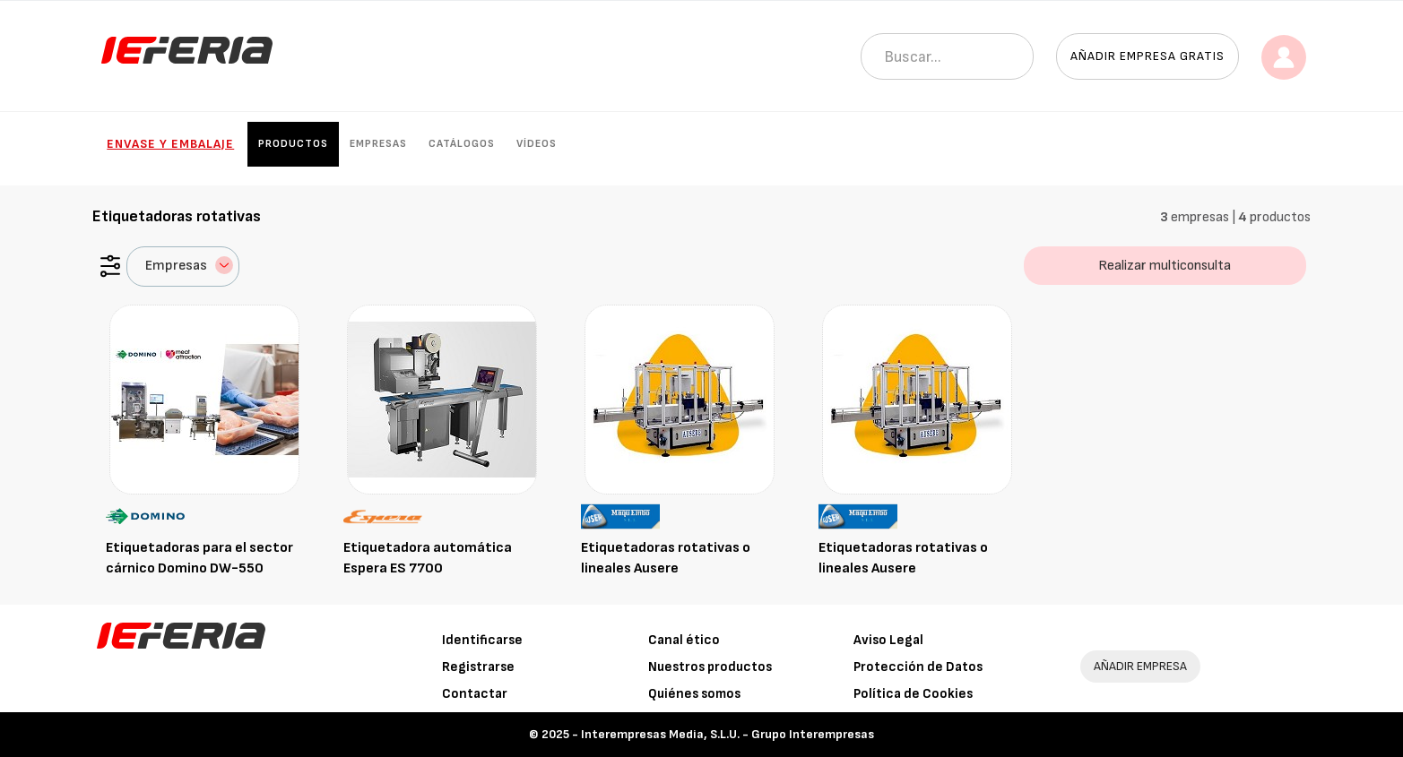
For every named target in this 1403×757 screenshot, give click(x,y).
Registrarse (478, 666)
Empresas (378, 144)
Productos (293, 144)
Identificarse (482, 640)
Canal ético (684, 640)
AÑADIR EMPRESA (1140, 666)
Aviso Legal (888, 640)
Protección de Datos (918, 666)
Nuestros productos (710, 666)
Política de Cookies (913, 693)
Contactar (474, 693)
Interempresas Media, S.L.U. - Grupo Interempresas (727, 734)
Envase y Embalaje (170, 143)
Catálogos (462, 144)
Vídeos (536, 144)
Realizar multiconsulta (1164, 265)
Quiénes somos (694, 693)
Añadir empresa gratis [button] (1147, 56)
